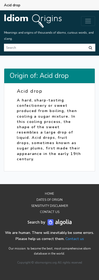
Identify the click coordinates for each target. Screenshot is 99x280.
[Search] (45, 47)
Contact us (74, 238)
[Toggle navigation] (88, 21)
